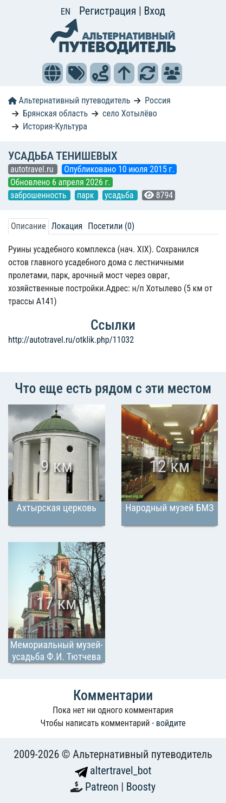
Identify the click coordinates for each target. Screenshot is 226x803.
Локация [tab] (67, 226)
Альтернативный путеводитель (69, 100)
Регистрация (109, 10)
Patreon (103, 786)
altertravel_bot (113, 770)
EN (65, 11)
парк (86, 195)
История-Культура (55, 126)
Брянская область (55, 113)
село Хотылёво (129, 113)
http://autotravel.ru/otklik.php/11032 (71, 340)
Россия (157, 100)
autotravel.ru (32, 169)
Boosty (141, 786)
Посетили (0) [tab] (111, 226)
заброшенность (39, 195)
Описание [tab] (28, 226)
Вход (154, 10)
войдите (171, 723)
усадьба (120, 195)
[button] (52, 73)
